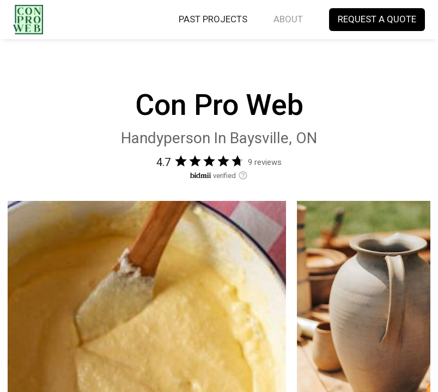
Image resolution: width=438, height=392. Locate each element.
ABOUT (288, 19)
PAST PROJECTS (213, 19)
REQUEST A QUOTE (377, 19)
